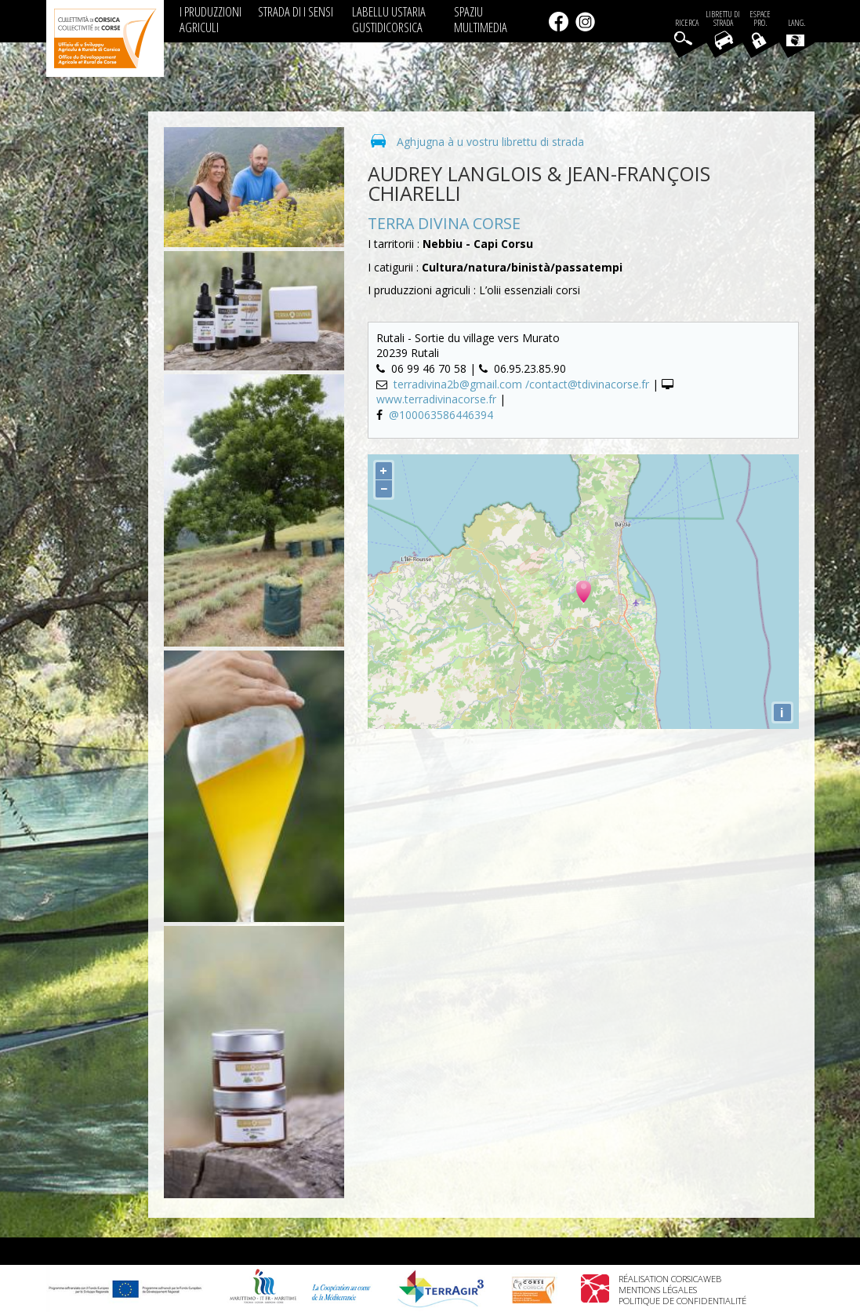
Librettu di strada (723, 18)
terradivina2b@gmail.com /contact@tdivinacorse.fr (523, 384)
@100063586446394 (441, 414)
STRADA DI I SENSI (295, 11)
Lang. (795, 32)
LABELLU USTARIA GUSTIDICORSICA (389, 19)
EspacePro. (760, 18)
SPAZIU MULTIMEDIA (480, 19)
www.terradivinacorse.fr (436, 399)
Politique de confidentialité (682, 1301)
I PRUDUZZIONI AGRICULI (210, 19)
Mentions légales (658, 1290)
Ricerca (687, 23)
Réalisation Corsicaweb (670, 1279)
